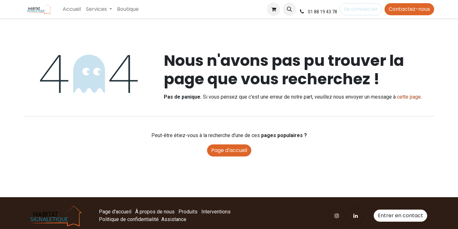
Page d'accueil (229, 150)
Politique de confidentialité (129, 219)
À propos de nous (155, 212)
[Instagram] (336, 215)
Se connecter (361, 9)
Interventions (216, 212)
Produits (188, 212)
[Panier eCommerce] (273, 9)
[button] (289, 9)
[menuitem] (71, 9)
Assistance (173, 219)
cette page (409, 97)
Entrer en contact (400, 215)
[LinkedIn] (355, 215)
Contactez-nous (409, 9)
